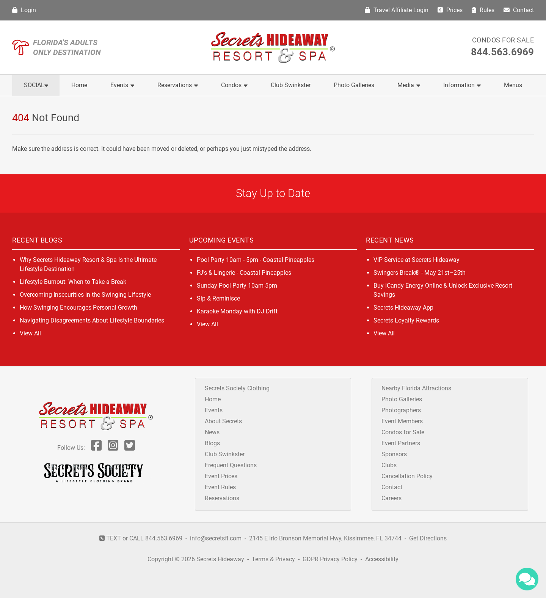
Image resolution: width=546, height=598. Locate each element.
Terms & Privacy (273, 559)
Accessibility (382, 559)
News (212, 432)
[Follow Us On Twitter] (129, 447)
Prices (450, 10)
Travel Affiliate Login (396, 10)
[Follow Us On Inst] (113, 447)
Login (24, 10)
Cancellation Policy (407, 476)
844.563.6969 (502, 52)
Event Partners (400, 443)
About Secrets (223, 421)
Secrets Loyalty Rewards (406, 320)
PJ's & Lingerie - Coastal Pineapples (244, 272)
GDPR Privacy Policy (331, 559)
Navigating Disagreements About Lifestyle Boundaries (92, 320)
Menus (513, 85)
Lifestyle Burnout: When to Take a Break (73, 281)
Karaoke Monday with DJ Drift (237, 311)
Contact (519, 10)
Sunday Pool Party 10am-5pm (237, 285)
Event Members (402, 421)
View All (30, 333)
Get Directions (428, 538)
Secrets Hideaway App (403, 307)
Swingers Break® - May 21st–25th (419, 272)
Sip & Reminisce (218, 298)
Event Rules (220, 487)
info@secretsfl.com (216, 538)
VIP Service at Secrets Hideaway (416, 259)
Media (408, 85)
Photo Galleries (354, 85)
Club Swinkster (291, 85)
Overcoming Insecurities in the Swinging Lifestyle (85, 294)
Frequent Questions (231, 465)
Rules (483, 10)
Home (79, 85)
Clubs (389, 465)
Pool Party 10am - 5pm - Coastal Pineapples (255, 259)
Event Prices (221, 476)
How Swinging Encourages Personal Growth (78, 307)
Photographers (401, 410)
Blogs (212, 443)
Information (462, 85)
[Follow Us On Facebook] (96, 447)
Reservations (177, 85)
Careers (391, 498)
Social (36, 85)
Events (122, 85)
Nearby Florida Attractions (416, 388)
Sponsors (394, 454)
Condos (234, 85)
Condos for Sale (503, 40)
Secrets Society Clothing (237, 388)
